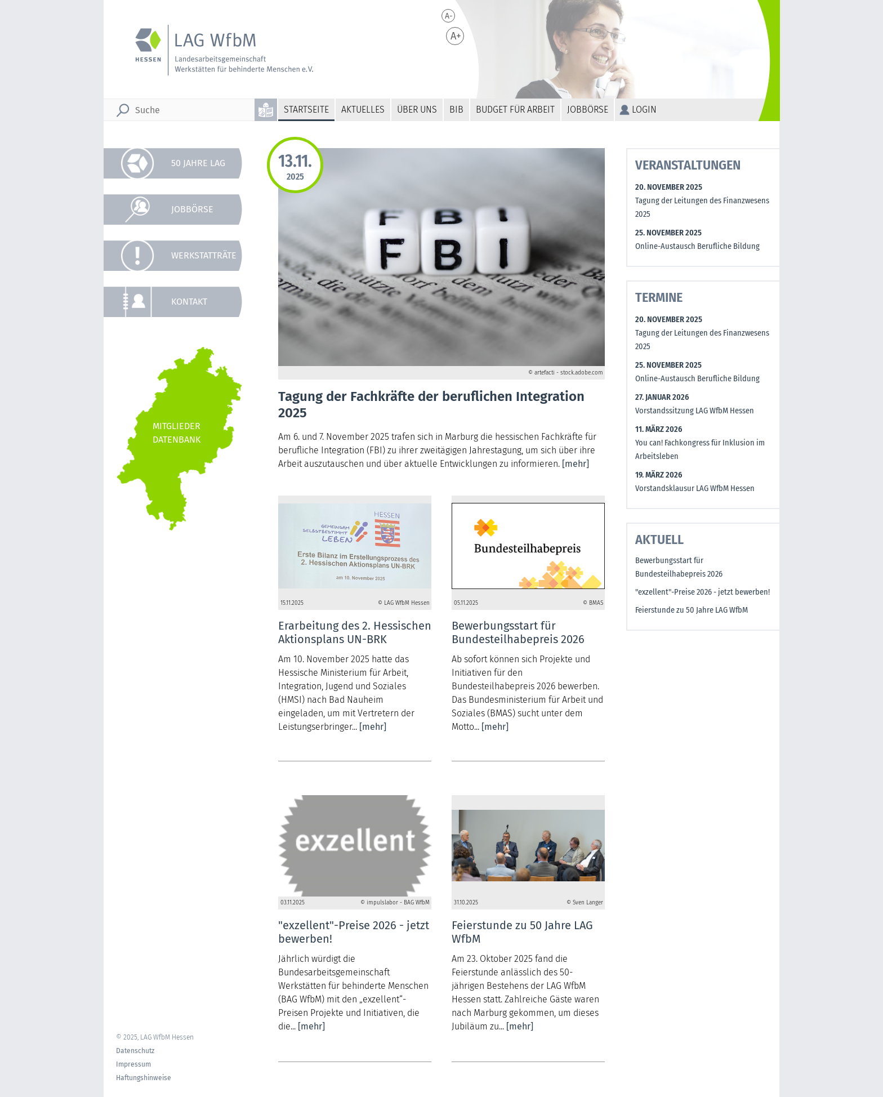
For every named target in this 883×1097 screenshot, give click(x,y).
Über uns (417, 109)
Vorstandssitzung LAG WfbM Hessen (694, 411)
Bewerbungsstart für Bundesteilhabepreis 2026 (679, 567)
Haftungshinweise (143, 1077)
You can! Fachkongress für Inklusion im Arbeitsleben (700, 449)
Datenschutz (135, 1050)
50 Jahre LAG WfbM (198, 168)
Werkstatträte (204, 255)
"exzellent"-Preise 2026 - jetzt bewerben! (702, 592)
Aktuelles (363, 109)
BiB (456, 109)
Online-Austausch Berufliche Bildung (697, 246)
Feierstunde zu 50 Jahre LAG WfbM (691, 610)
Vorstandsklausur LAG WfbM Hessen (695, 488)
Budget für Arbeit (515, 109)
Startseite (306, 109)
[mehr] (575, 463)
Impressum (133, 1064)
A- (449, 16)
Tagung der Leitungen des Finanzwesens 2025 (702, 207)
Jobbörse (587, 109)
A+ (456, 36)
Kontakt (189, 301)
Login (644, 109)
